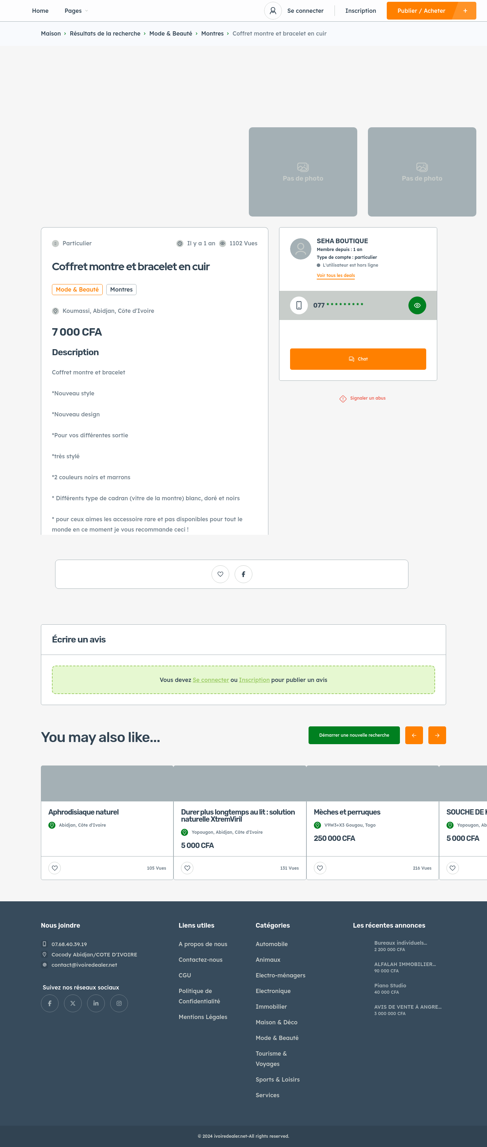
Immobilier (271, 1006)
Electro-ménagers (280, 975)
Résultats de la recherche (105, 33)
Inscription (361, 10)
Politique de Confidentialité (199, 996)
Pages (76, 10)
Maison (51, 33)
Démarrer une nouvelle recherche (354, 735)
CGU (185, 975)
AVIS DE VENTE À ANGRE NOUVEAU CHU (406, 1006)
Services (267, 1095)
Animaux (268, 959)
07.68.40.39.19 (69, 944)
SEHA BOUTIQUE (342, 241)
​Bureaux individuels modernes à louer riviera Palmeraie (405, 942)
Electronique (273, 990)
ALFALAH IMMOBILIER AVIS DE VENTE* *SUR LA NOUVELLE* (406, 964)
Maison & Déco (277, 1022)
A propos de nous (203, 944)
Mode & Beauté (170, 33)
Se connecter (305, 10)
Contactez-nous (201, 959)
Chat (358, 359)
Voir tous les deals (336, 275)
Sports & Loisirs (278, 1079)
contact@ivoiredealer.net (84, 964)
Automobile (272, 944)
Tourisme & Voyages (271, 1058)
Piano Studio (390, 985)
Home (40, 10)
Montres (212, 33)
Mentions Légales (203, 1016)
